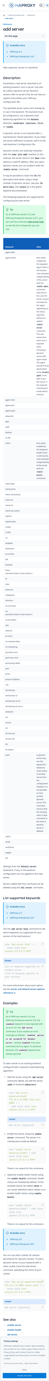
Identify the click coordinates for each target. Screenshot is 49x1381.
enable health (14, 1329)
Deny (24, 1369)
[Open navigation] (3, 5)
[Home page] (22, 5)
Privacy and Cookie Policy (13, 1363)
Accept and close (24, 1375)
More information (31, 1363)
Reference (31, 15)
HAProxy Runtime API (16, 15)
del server (12, 1334)
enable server (14, 1325)
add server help (36, 221)
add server (9, 18)
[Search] (42, 5)
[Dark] (47, 5)
